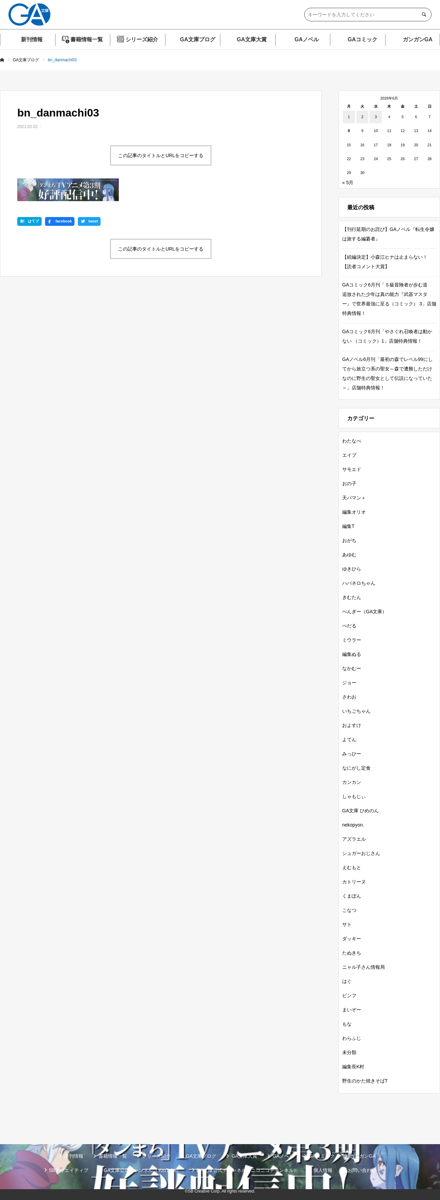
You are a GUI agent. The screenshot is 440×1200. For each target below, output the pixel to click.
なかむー (351, 668)
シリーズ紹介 (142, 39)
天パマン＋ (354, 497)
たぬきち (351, 953)
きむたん (351, 597)
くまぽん (351, 896)
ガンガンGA (418, 39)
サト (347, 924)
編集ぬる (351, 654)
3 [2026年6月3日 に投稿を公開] (376, 117)
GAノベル (306, 39)
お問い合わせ (362, 1170)
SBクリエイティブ (68, 1170)
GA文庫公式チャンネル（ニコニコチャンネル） (247, 1170)
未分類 (349, 1052)
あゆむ (349, 554)
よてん (349, 739)
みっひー (351, 753)
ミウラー (351, 640)
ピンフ (349, 995)
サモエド (351, 469)
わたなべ (351, 441)
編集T (348, 526)
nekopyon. (353, 825)
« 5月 (347, 182)
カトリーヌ (354, 881)
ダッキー (351, 938)
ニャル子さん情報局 (363, 967)
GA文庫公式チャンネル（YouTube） (142, 1170)
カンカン (351, 782)
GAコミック (362, 39)
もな (347, 1024)
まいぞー (351, 1009)
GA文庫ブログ (197, 39)
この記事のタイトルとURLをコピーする (160, 155)
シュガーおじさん (361, 853)
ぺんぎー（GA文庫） (364, 611)
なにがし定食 (356, 768)
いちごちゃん (356, 711)
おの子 (349, 483)
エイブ (349, 455)
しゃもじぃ (354, 796)
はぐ (347, 981)
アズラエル (354, 839)
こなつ (349, 910)
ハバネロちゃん (358, 583)
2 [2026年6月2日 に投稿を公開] (362, 117)
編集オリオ (354, 512)
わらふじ (351, 1038)
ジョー (349, 682)
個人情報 (322, 1170)
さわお (349, 697)
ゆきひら (351, 569)
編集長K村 (353, 1066)
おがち (349, 540)
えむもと (351, 867)
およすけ (351, 725)
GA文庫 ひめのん (360, 810)
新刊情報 (32, 39)
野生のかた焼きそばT (365, 1081)
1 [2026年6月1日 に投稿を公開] (349, 117)
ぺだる (349, 625)
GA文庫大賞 (252, 39)
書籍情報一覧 (86, 39)
